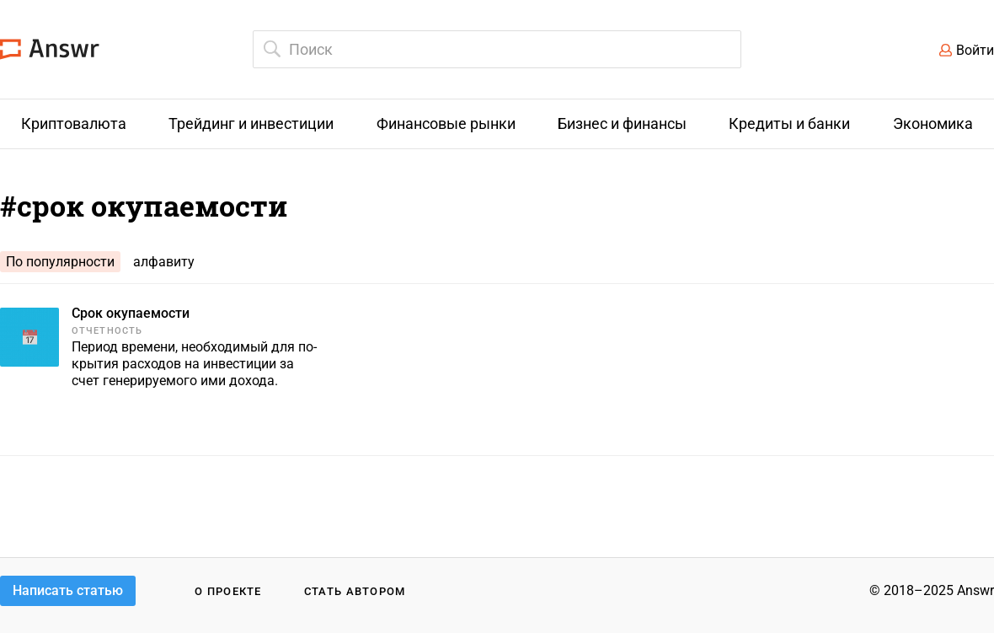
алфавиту (164, 262)
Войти (975, 50)
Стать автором (355, 591)
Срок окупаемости (131, 313)
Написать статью (68, 590)
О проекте (228, 591)
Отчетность (107, 330)
